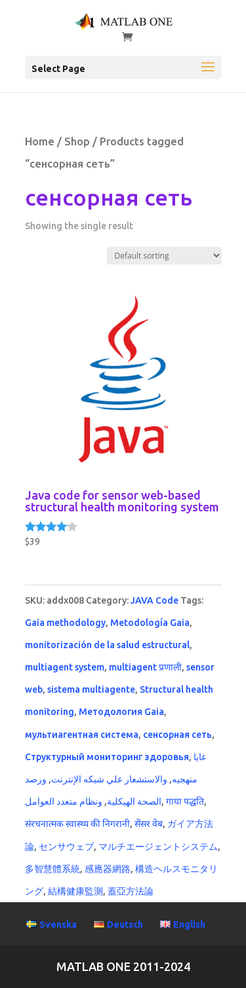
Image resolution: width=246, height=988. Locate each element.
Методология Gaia (121, 711)
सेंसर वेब (148, 823)
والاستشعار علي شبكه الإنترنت (109, 779)
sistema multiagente (91, 689)
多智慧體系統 (52, 869)
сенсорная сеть (177, 734)
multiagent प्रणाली (145, 667)
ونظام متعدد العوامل (63, 801)
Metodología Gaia (150, 622)
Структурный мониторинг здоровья (107, 757)
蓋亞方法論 (131, 891)
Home (39, 141)
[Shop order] (164, 256)
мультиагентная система (81, 734)
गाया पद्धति (185, 801)
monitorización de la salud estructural (107, 645)
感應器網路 (108, 869)
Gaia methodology (65, 622)
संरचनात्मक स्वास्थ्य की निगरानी (77, 823)
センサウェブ (66, 846)
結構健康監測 (75, 891)
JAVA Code (154, 600)
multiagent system (64, 667)
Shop (77, 141)
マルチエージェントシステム (158, 846)
